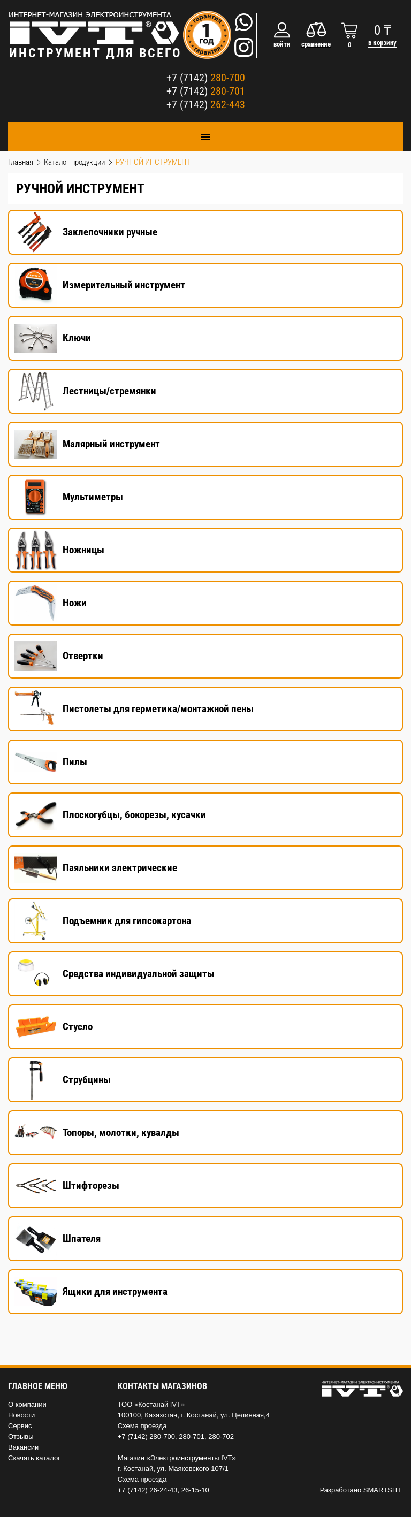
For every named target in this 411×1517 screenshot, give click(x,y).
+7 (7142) (205, 77)
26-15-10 (195, 1490)
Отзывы (21, 1436)
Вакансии (23, 1447)
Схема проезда (142, 1426)
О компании (27, 1404)
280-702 (221, 1436)
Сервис (20, 1426)
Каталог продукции (74, 162)
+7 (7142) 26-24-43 (148, 1490)
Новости (21, 1415)
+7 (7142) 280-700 (146, 1436)
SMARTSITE (383, 1490)
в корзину (382, 43)
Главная (20, 162)
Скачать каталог (34, 1458)
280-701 (191, 1436)
